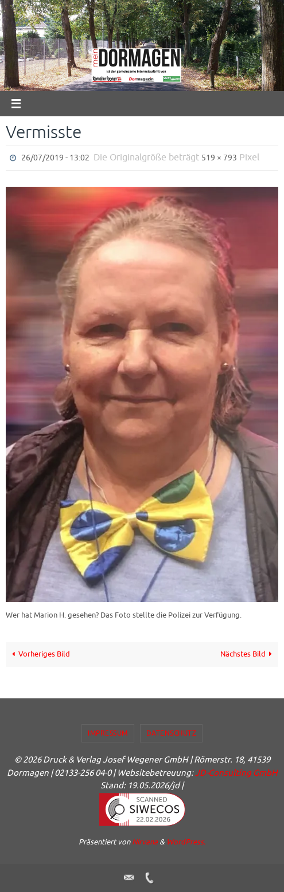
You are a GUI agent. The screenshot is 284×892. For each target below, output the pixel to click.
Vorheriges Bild (40, 654)
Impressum (108, 733)
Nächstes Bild (248, 654)
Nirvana (145, 842)
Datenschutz (171, 733)
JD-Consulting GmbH (236, 773)
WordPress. (185, 842)
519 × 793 (219, 158)
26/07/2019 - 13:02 (55, 158)
